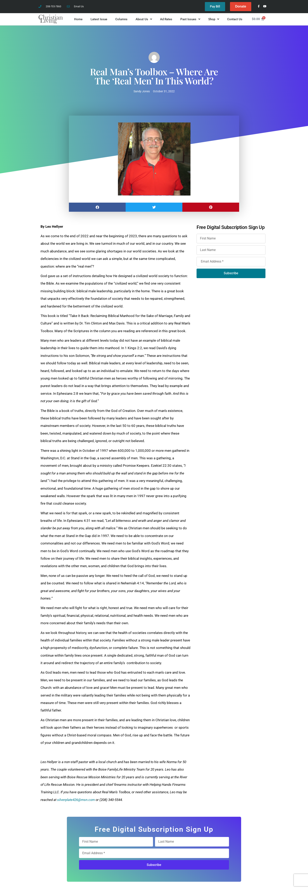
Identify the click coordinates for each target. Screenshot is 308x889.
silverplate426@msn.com (76, 800)
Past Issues (190, 19)
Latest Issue (99, 19)
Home (78, 19)
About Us (144, 19)
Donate (240, 6)
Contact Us (234, 19)
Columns (121, 19)
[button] (97, 207)
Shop (213, 19)
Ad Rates (166, 19)
